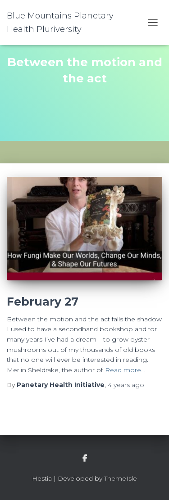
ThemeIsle (120, 478)
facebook (84, 458)
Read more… (125, 370)
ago (126, 385)
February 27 (42, 301)
